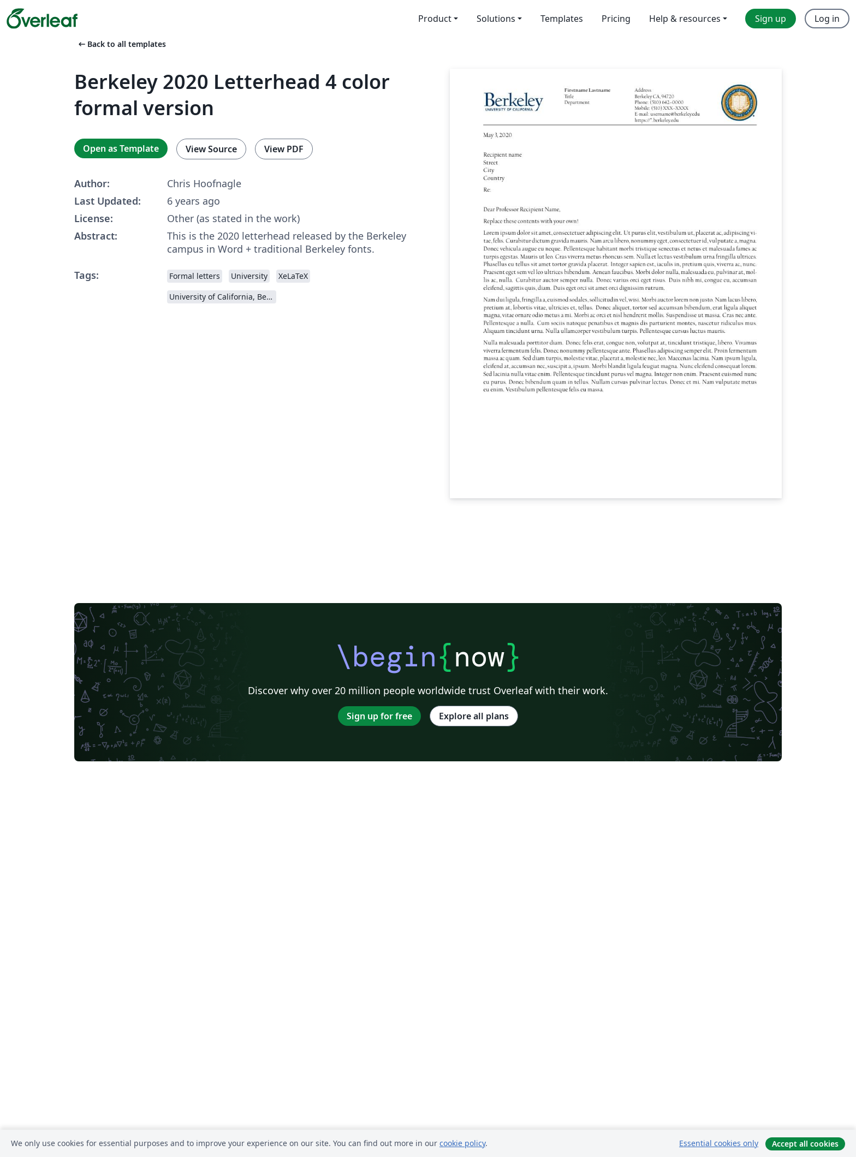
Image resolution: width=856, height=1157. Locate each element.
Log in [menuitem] (827, 19)
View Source (211, 149)
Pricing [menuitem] (616, 19)
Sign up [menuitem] (770, 19)
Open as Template (121, 148)
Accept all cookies (805, 1143)
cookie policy (462, 1143)
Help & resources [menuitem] (685, 19)
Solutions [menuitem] (496, 19)
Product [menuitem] (434, 19)
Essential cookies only (718, 1143)
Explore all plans (474, 716)
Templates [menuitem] (561, 19)
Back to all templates (121, 44)
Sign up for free (379, 716)
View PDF (284, 149)
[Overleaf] (42, 18)
